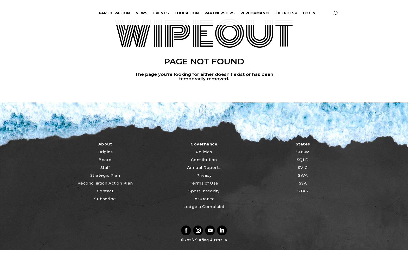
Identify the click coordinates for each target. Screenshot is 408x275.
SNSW (302, 176)
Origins (105, 176)
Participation (114, 13)
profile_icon (325, 13)
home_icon (73, 13)
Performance (255, 13)
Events (161, 13)
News (142, 13)
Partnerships (220, 13)
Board (105, 184)
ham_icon (88, 13)
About (105, 168)
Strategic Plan (105, 200)
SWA (303, 200)
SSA (303, 207)
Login (309, 13)
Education (187, 13)
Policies (204, 176)
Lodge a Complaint (204, 231)
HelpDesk (286, 13)
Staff (105, 192)
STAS (302, 215)
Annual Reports (204, 192)
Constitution (204, 184)
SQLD (303, 184)
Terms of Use (204, 207)
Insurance (204, 223)
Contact (105, 215)
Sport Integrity (204, 215)
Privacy (204, 200)
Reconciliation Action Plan (105, 207)
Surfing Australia (210, 264)
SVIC (303, 192)
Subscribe (105, 223)
